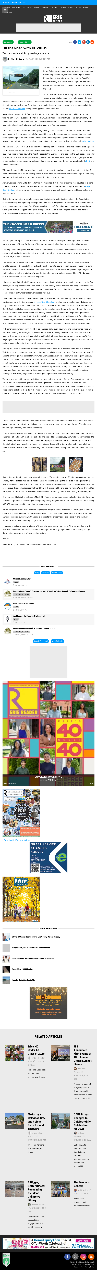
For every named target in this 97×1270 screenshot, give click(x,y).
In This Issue (89, 783)
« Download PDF (10, 840)
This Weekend (57, 573)
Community (8, 42)
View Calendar (57, 641)
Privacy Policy (89, 1267)
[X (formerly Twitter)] (75, 1257)
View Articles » (23, 840)
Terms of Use (78, 1267)
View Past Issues (10, 783)
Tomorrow (45, 573)
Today (37, 573)
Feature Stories (24, 42)
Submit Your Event (41, 641)
